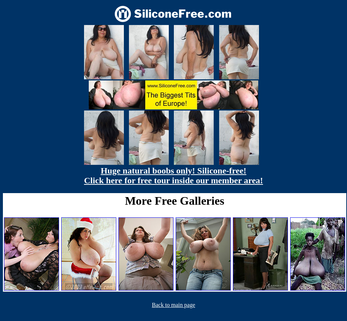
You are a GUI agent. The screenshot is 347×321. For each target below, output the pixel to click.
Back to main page (173, 305)
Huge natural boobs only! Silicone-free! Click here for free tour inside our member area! (173, 175)
